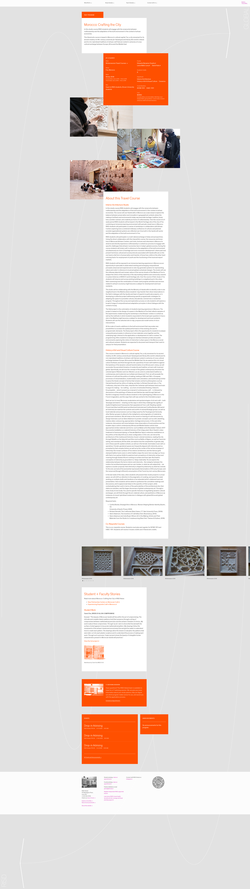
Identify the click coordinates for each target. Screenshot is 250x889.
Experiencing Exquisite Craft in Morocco (101, 604)
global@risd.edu (108, 788)
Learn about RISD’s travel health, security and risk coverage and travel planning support (113, 798)
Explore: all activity (86, 801)
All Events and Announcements (92, 757)
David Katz (155, 66)
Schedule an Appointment (112, 700)
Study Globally (109, 3)
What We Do (87, 3)
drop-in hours (90, 798)
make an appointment (111, 778)
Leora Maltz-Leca (143, 66)
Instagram (128, 779)
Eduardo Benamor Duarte (146, 63)
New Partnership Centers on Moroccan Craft (103, 602)
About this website (86, 805)
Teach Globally (130, 3)
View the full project (91, 641)
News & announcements (88, 802)
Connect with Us (151, 3)
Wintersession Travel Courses (116, 63)
